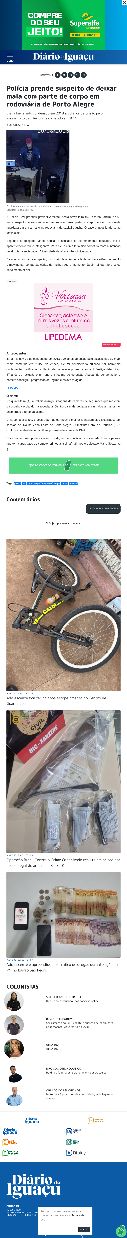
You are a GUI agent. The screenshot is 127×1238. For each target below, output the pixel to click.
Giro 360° (53, 1045)
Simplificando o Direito (63, 997)
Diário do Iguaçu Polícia (19, 693)
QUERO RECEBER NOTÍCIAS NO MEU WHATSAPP (63, 465)
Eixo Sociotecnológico (63, 1068)
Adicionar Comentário (103, 508)
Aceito (84, 1229)
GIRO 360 (52, 1048)
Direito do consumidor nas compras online (72, 1001)
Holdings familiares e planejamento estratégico (76, 1072)
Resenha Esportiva (59, 1019)
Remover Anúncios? (111, 344)
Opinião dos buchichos (63, 1090)
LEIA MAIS (13, 388)
